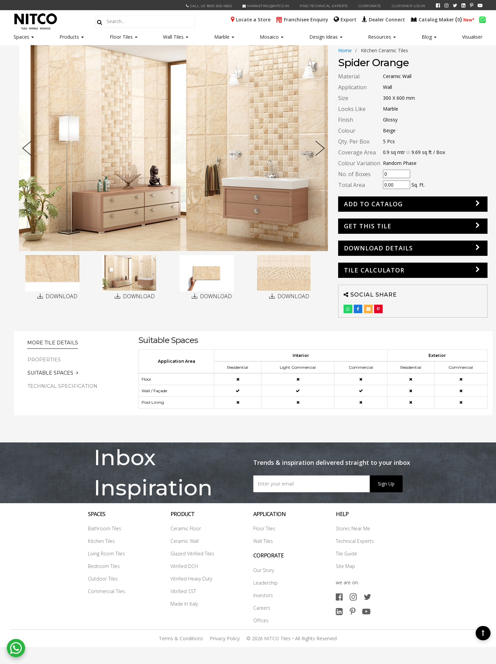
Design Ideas (326, 37)
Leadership (265, 583)
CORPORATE (370, 6)
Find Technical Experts (324, 6)
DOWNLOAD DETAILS (378, 248)
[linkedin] (463, 5)
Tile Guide (346, 553)
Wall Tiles (175, 37)
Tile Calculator (374, 270)
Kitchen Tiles (101, 541)
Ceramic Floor (185, 528)
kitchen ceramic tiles (384, 50)
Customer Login (408, 6)
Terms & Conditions (181, 638)
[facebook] (438, 5)
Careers (261, 608)
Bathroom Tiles (104, 528)
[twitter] (455, 5)
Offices (261, 620)
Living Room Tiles (106, 553)
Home (345, 50)
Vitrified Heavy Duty (191, 578)
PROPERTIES (44, 360)
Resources (382, 37)
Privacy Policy (225, 638)
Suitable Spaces (50, 373)
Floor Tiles (123, 37)
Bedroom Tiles (104, 566)
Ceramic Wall (184, 541)
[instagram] (446, 5)
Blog (429, 37)
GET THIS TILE (367, 226)
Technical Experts (355, 541)
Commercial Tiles (106, 591)
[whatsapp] (482, 19)
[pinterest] (471, 5)
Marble (224, 37)
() (436, 19)
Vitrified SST (183, 591)
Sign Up (386, 483)
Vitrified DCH (184, 566)
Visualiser (472, 37)
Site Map (345, 566)
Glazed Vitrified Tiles (192, 553)
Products (69, 37)
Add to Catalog (373, 204)
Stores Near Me (353, 528)
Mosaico (271, 37)
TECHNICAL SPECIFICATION (62, 386)
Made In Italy (184, 604)
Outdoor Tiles (103, 578)
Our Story (263, 570)
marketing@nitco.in (265, 6)
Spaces (21, 37)
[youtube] (480, 5)
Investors (263, 595)
